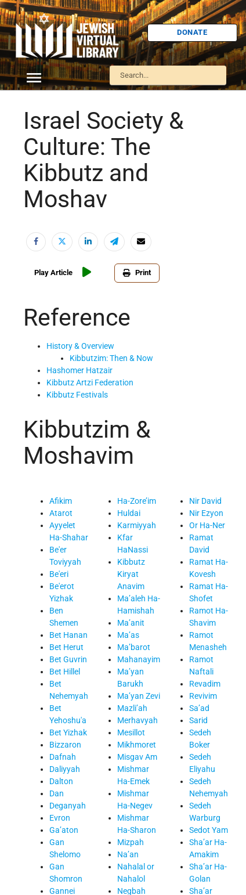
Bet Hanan (68, 635)
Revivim (203, 696)
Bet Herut (66, 647)
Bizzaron (65, 744)
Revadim (204, 683)
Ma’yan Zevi (138, 696)
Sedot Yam (208, 830)
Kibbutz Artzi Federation (89, 382)
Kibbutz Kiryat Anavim (131, 574)
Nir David (205, 501)
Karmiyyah (136, 525)
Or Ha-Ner (207, 525)
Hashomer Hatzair (79, 370)
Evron (59, 817)
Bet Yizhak (68, 732)
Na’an (128, 854)
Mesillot (131, 732)
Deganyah (67, 805)
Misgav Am (137, 757)
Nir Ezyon (206, 513)
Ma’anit (130, 622)
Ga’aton (63, 830)
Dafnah (62, 757)
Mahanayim (138, 659)
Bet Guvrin (68, 659)
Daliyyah (64, 769)
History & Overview (80, 346)
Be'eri (58, 574)
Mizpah (130, 842)
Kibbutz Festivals (77, 394)
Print (137, 272)
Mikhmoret (136, 744)
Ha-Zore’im (136, 501)
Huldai (128, 513)
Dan (56, 793)
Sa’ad (199, 708)
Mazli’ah (132, 708)
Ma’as (128, 635)
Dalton (61, 781)
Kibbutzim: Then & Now (111, 358)
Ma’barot (133, 647)
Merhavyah (137, 720)
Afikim (60, 501)
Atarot (61, 513)
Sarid (198, 720)
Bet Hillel (64, 671)
